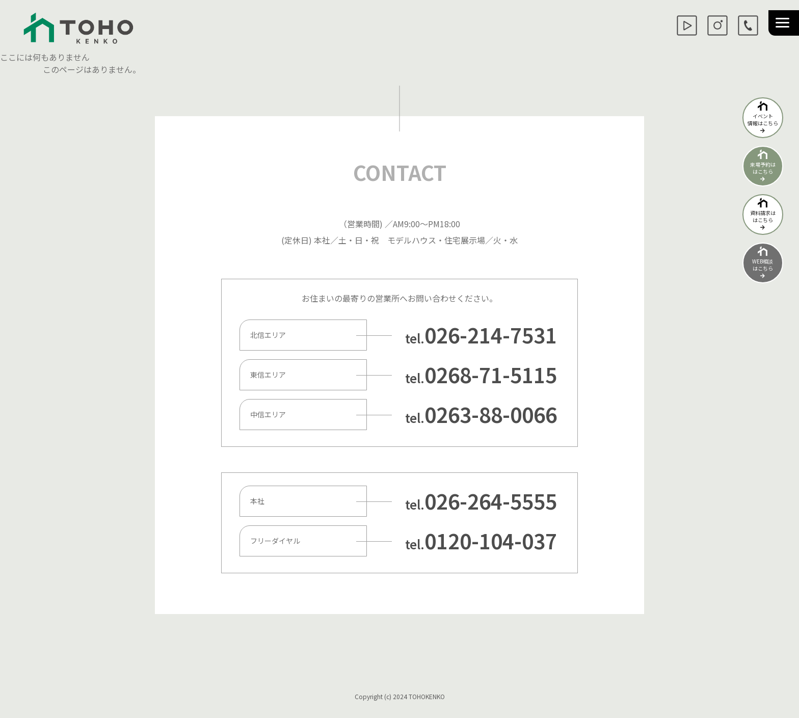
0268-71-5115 (490, 374)
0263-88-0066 (490, 414)
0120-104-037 (490, 540)
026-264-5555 (490, 501)
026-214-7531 (490, 335)
